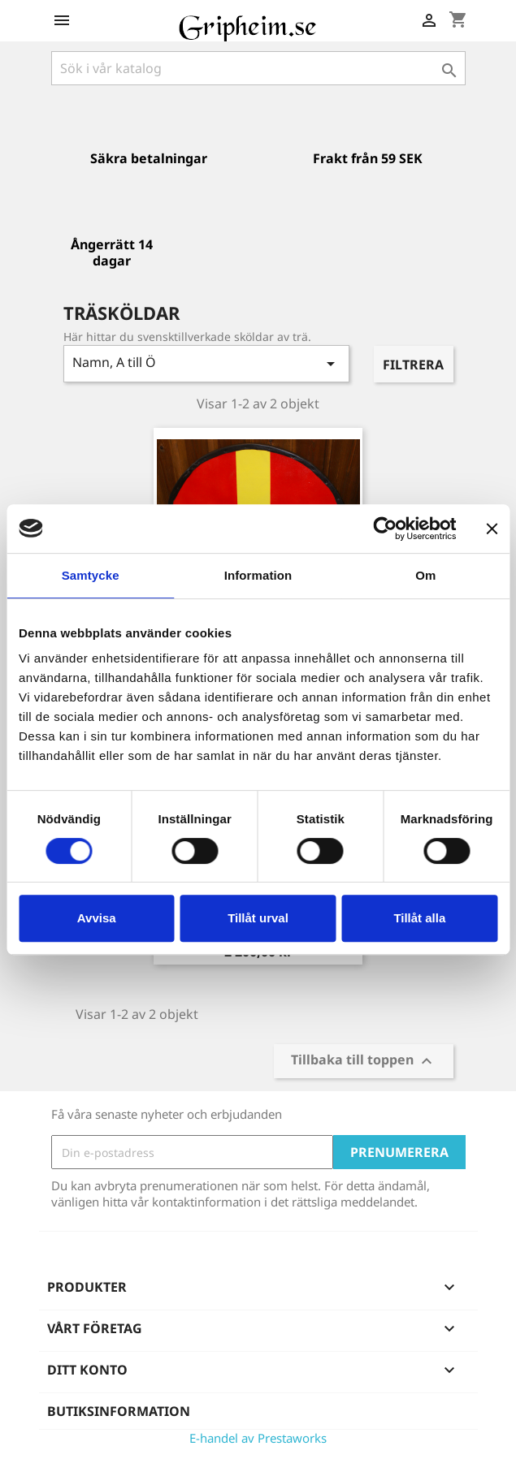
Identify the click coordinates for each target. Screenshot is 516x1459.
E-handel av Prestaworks (258, 1438)
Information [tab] (258, 575)
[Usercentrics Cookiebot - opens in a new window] (385, 528)
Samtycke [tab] (90, 575)
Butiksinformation (118, 1411)
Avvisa (96, 918)
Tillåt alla (419, 918)
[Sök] (258, 68)
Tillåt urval (258, 918)
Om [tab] (425, 575)
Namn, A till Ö (206, 363)
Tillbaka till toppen (363, 1061)
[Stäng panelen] (491, 528)
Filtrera (413, 364)
